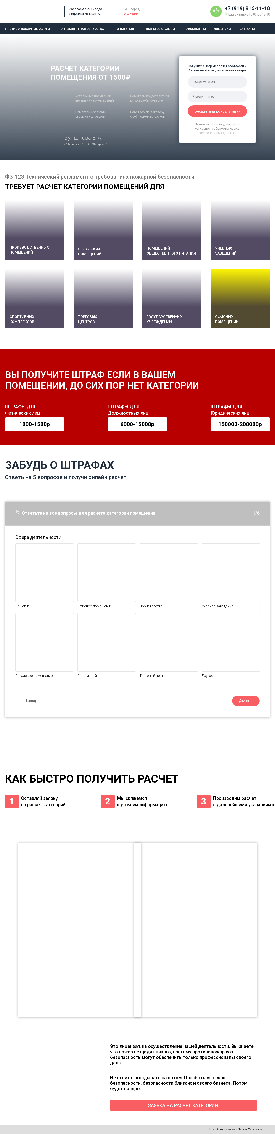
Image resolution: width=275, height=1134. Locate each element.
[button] (240, 298)
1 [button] (11, 801)
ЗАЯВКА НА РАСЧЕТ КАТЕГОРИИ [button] (183, 1105)
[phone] (217, 96)
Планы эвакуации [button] (160, 29)
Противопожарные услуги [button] (27, 29)
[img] (216, 11)
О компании (195, 29)
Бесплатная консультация (218, 111)
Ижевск (131, 14)
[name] (217, 82)
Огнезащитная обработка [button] (82, 29)
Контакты (247, 29)
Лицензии (222, 29)
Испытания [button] (124, 29)
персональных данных (217, 133)
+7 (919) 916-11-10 (247, 8)
